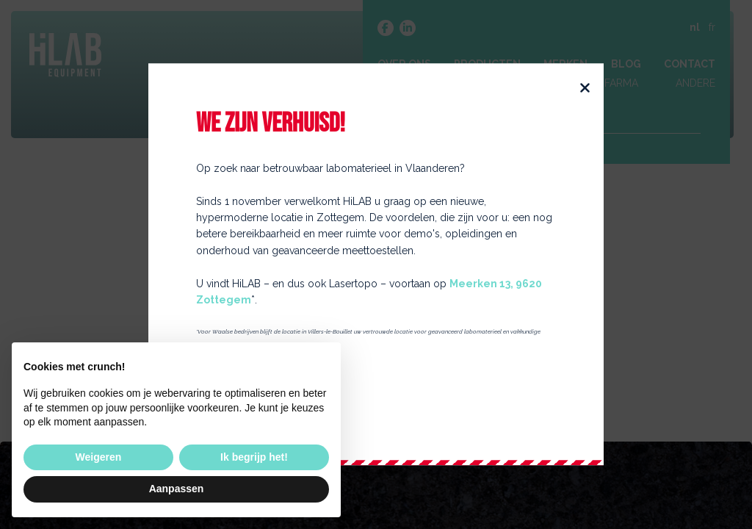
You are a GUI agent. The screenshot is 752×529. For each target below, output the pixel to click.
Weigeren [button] (99, 457)
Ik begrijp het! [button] (254, 457)
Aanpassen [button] (176, 488)
